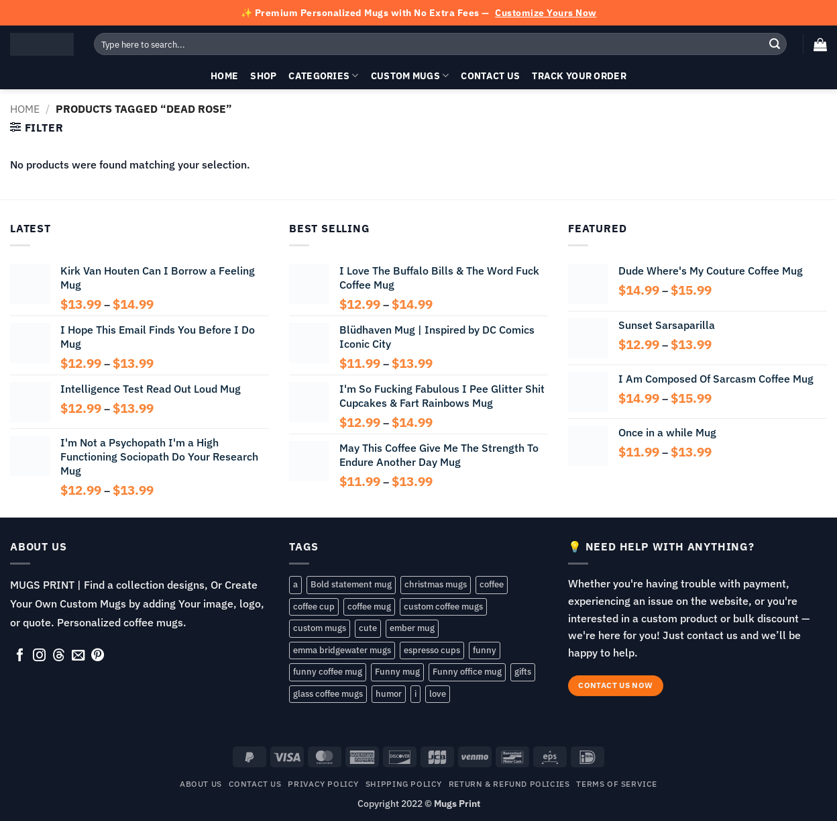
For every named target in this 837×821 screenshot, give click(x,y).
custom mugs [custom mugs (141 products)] (319, 628)
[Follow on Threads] (58, 655)
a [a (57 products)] (295, 584)
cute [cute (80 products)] (368, 628)
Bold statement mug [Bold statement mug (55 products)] (351, 584)
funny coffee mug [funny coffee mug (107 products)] (327, 671)
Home (224, 75)
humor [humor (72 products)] (389, 693)
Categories (323, 76)
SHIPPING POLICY (404, 783)
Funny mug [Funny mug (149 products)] (397, 671)
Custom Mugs (410, 76)
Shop (263, 75)
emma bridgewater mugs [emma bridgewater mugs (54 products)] (342, 650)
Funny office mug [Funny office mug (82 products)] (467, 671)
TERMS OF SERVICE (616, 783)
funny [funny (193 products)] (484, 650)
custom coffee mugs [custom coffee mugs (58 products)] (443, 606)
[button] (820, 44)
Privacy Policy (323, 783)
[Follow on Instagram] (39, 655)
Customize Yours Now (546, 13)
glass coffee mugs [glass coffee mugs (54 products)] (328, 693)
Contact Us (490, 75)
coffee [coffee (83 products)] (492, 584)
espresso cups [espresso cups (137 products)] (432, 650)
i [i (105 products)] (415, 693)
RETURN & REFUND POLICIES (509, 783)
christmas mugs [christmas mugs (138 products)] (435, 584)
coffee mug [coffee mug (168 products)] (369, 606)
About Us (201, 783)
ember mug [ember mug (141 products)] (412, 628)
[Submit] (774, 44)
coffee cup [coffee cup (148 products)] (314, 606)
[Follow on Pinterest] (97, 655)
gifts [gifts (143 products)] (522, 671)
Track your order (579, 75)
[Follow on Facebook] (19, 655)
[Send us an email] (78, 655)
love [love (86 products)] (437, 693)
